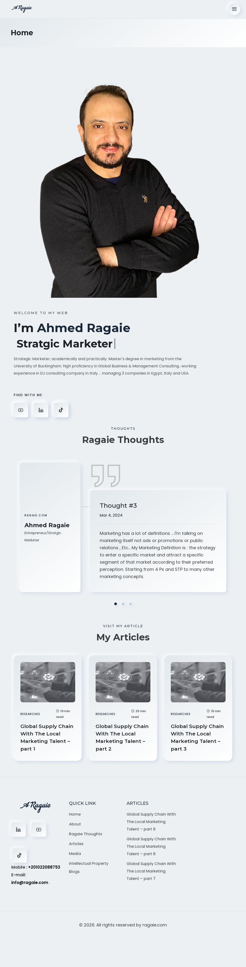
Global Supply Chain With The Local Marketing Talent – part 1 (44, 737)
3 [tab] (130, 603)
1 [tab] (115, 603)
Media (75, 857)
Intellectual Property (90, 868)
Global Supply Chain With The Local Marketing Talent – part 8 (151, 861)
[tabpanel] (123, 530)
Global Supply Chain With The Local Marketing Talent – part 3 (195, 737)
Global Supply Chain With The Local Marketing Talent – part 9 (151, 828)
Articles (76, 847)
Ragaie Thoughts (87, 837)
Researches (31, 713)
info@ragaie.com (29, 885)
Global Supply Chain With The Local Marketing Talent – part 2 (119, 737)
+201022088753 (44, 869)
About (75, 827)
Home (75, 817)
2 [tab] (123, 603)
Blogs (74, 876)
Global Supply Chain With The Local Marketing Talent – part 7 (151, 895)
